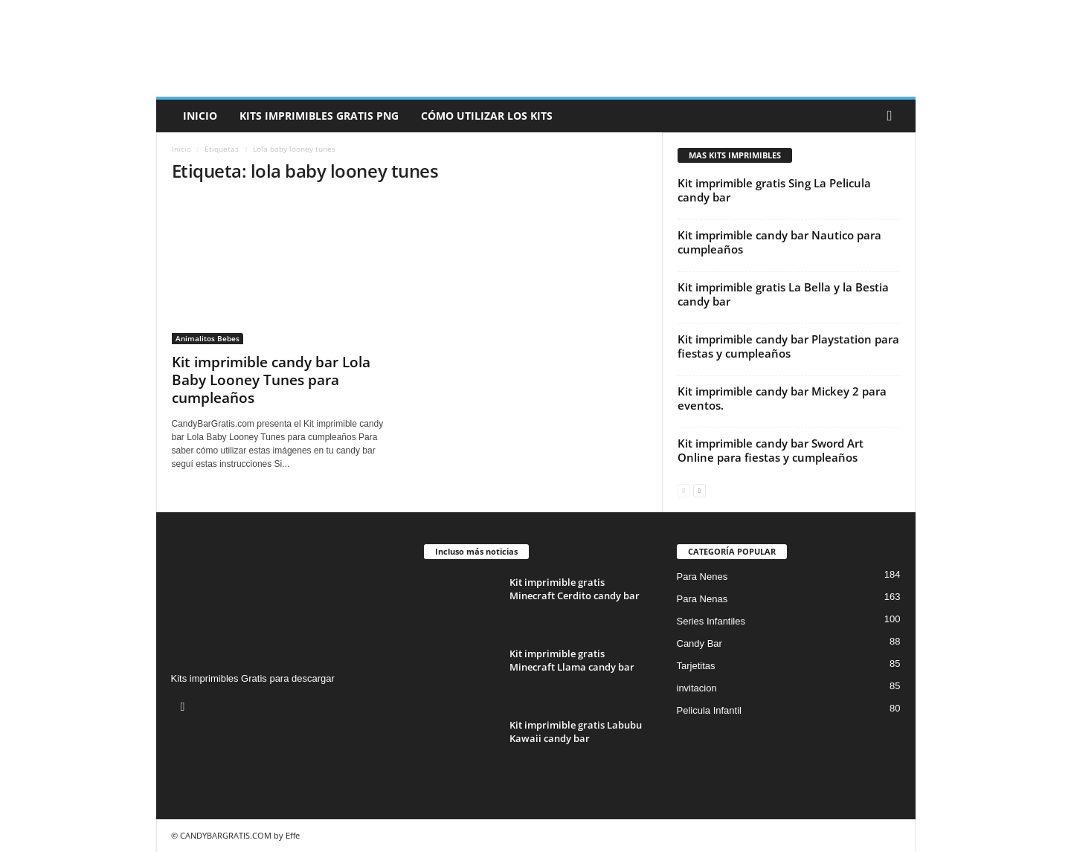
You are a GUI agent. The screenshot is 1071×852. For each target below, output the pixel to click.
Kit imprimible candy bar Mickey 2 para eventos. (782, 398)
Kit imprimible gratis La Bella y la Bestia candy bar (783, 294)
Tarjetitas (696, 665)
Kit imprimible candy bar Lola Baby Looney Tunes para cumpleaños (271, 379)
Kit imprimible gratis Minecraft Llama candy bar (571, 660)
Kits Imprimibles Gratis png (319, 116)
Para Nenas (702, 598)
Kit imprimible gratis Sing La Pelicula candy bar (774, 189)
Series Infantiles (711, 621)
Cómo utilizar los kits (487, 116)
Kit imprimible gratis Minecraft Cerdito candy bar (574, 588)
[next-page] (699, 489)
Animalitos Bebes (207, 338)
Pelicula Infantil (709, 710)
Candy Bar (699, 643)
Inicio (200, 116)
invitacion (697, 688)
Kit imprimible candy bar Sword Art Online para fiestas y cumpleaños (770, 450)
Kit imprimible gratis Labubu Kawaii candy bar (575, 731)
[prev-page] (684, 489)
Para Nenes (702, 576)
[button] (893, 116)
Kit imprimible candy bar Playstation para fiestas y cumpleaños (788, 346)
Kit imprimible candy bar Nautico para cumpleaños (779, 241)
